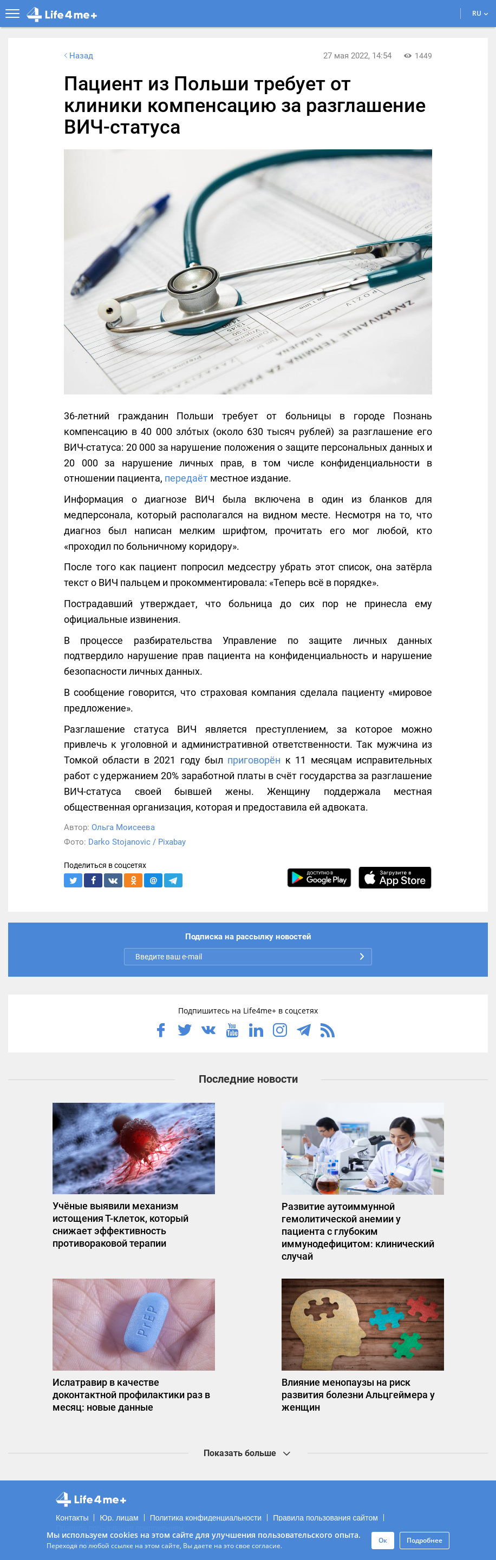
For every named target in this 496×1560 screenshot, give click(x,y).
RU (480, 13)
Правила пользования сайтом (325, 1517)
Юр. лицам (119, 1517)
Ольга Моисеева (123, 827)
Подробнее (424, 1540)
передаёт (186, 478)
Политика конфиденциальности (206, 1517)
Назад (77, 56)
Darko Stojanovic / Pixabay (137, 842)
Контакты (72, 1517)
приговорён (253, 760)
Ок (382, 1540)
